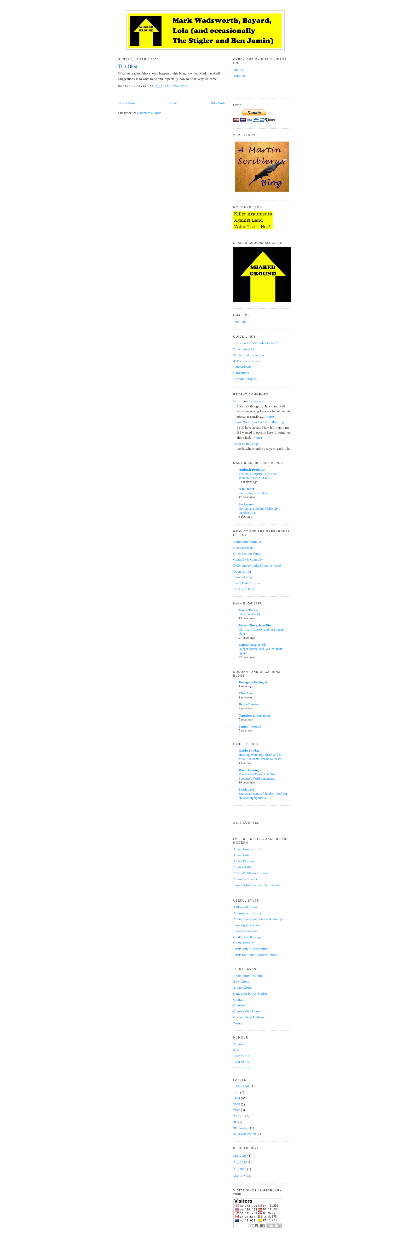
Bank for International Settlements (256, 885)
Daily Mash (241, 1056)
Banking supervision (247, 925)
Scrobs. (238, 401)
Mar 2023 (240, 1176)
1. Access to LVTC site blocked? (255, 343)
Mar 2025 (240, 1155)
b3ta (236, 1050)
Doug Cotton (242, 571)
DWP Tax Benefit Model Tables (255, 955)
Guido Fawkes (249, 750)
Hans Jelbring (242, 577)
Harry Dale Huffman (247, 583)
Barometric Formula (247, 542)
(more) (269, 416)
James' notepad (250, 726)
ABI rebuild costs (245, 907)
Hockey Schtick (244, 589)
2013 (237, 1110)
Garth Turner (249, 610)
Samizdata (246, 789)
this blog (278, 422)
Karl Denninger (250, 770)
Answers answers (245, 879)
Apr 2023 (239, 1169)
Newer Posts (126, 103)
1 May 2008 (242, 1086)
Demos (238, 1023)
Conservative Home (247, 1011)
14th (236, 1092)
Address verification (247, 913)
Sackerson (246, 504)
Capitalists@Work (252, 645)
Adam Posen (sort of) (248, 849)
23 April (239, 1116)
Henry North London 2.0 (250, 422)
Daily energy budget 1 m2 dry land (257, 565)
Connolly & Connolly (248, 559)
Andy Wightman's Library (251, 873)
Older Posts (217, 103)
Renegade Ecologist (253, 682)
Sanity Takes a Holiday (254, 493)
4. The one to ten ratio (248, 361)
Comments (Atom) (150, 113)
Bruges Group (242, 987)
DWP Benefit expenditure (251, 949)
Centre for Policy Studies (250, 993)
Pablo (237, 444)
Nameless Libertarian (254, 715)
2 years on (255, 401)
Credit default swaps (247, 937)
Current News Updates (248, 1017)
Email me (239, 322)
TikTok (238, 70)
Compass (239, 1005)
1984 (237, 1098)
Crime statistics (244, 943)
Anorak (238, 1044)
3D (235, 1122)
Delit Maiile (241, 1062)
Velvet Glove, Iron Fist (255, 625)
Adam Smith (242, 855)
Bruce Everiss (249, 704)
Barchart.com (242, 367)
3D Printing (241, 1128)
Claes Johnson (243, 548)
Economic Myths (245, 379)
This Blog (127, 66)
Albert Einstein (243, 861)
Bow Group (241, 981)
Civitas (238, 999)
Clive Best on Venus (247, 553)
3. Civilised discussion (248, 355)
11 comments (176, 86)
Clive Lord (247, 693)
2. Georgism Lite (244, 349)
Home (172, 103)
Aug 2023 (240, 1162)
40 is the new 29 (249, 614)
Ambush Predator (252, 469)
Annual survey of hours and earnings (258, 919)
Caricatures (241, 373)
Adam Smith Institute (248, 976)
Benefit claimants (245, 931)
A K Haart (246, 489)
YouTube (239, 76)
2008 (237, 1104)
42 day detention (245, 1134)
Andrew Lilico (243, 867)
